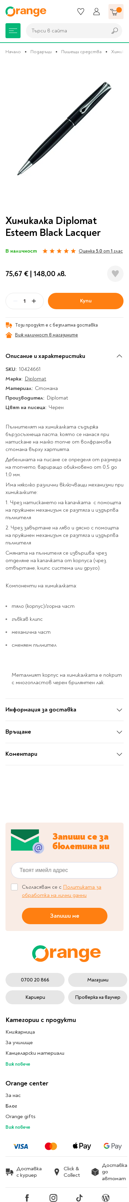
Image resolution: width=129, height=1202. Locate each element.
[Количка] (116, 11)
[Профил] (96, 11)
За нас (13, 1095)
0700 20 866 (35, 980)
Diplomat (35, 378)
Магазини (97, 980)
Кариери (35, 997)
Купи (86, 300)
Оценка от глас (101, 251)
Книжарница (20, 1031)
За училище (19, 1042)
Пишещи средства (81, 52)
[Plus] (34, 301)
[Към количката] (116, 11)
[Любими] (81, 11)
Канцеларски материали (34, 1053)
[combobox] (65, 30)
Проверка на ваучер (97, 997)
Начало (13, 52)
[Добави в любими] (115, 274)
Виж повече (17, 1064)
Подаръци (41, 52)
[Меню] (13, 30)
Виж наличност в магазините (41, 335)
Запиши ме (64, 916)
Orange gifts (20, 1116)
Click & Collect (66, 1172)
